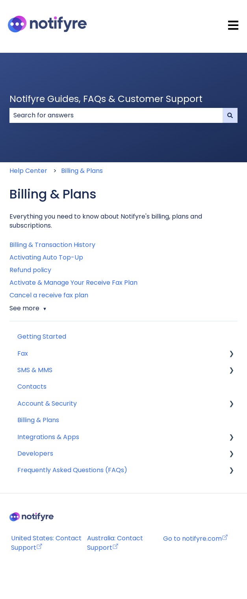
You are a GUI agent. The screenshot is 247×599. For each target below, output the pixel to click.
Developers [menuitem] (35, 453)
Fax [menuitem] (22, 353)
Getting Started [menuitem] (41, 336)
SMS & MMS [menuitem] (34, 370)
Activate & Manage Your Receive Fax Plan (73, 282)
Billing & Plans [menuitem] (38, 420)
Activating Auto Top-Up (46, 257)
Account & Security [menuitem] (47, 403)
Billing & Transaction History (52, 244)
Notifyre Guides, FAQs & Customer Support (105, 99)
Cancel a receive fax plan (48, 295)
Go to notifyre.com (192, 538)
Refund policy (30, 269)
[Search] (230, 115)
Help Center (28, 170)
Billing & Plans (82, 170)
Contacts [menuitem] (31, 386)
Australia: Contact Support (115, 543)
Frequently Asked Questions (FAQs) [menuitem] (72, 470)
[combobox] (116, 115)
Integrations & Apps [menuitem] (48, 436)
